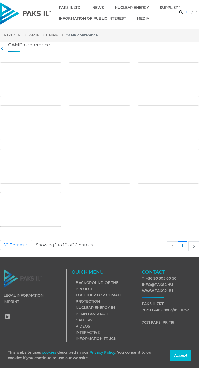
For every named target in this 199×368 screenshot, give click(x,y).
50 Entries (17, 245)
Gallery (84, 320)
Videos (83, 326)
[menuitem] (72, 7)
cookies (49, 352)
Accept (180, 355)
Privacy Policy (102, 352)
